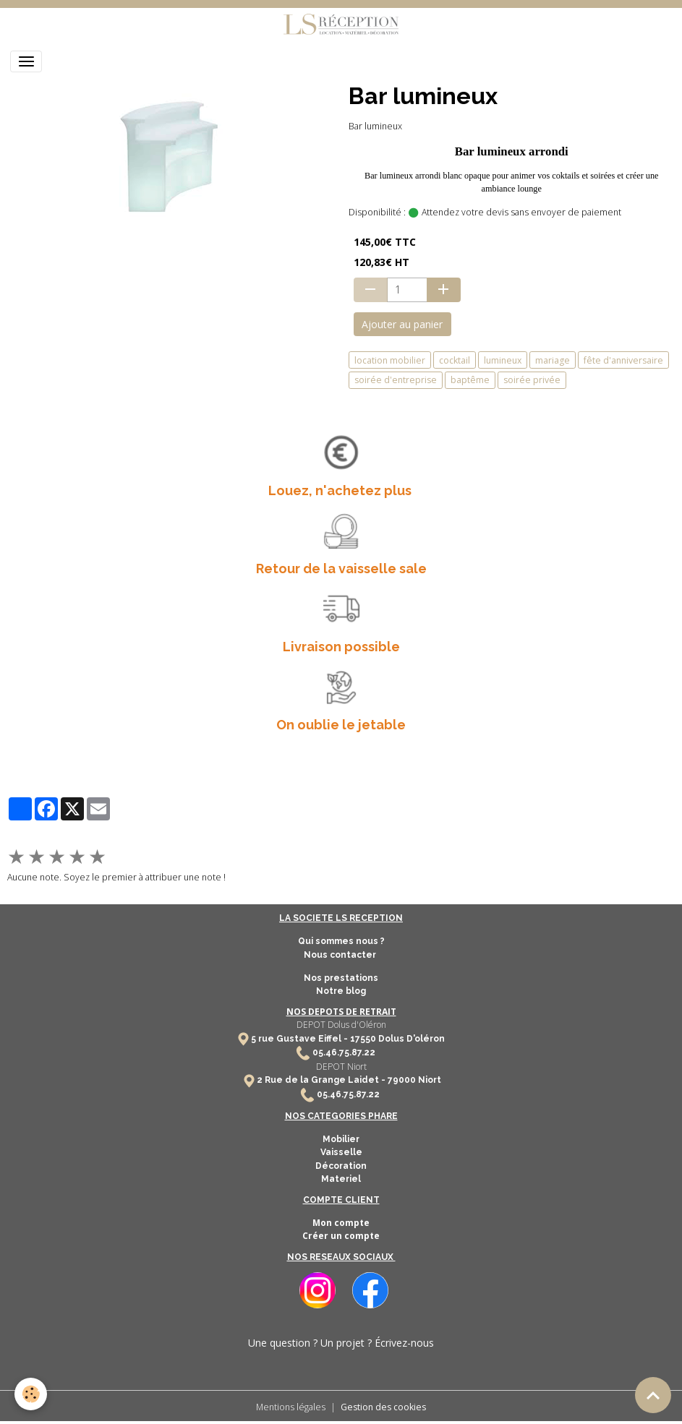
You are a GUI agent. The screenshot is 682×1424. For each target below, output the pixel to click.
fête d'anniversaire (623, 360)
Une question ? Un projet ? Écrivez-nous (341, 1343)
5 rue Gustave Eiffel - (300, 1039)
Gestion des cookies (383, 1407)
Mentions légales (290, 1407)
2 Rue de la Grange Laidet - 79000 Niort (349, 1080)
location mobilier (389, 360)
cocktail (454, 360)
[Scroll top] (653, 1395)
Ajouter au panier (402, 324)
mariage (552, 360)
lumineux (502, 360)
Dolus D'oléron (410, 1039)
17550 (363, 1039)
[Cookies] (30, 1394)
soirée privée (531, 380)
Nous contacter (341, 955)
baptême (470, 380)
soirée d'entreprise (395, 380)
